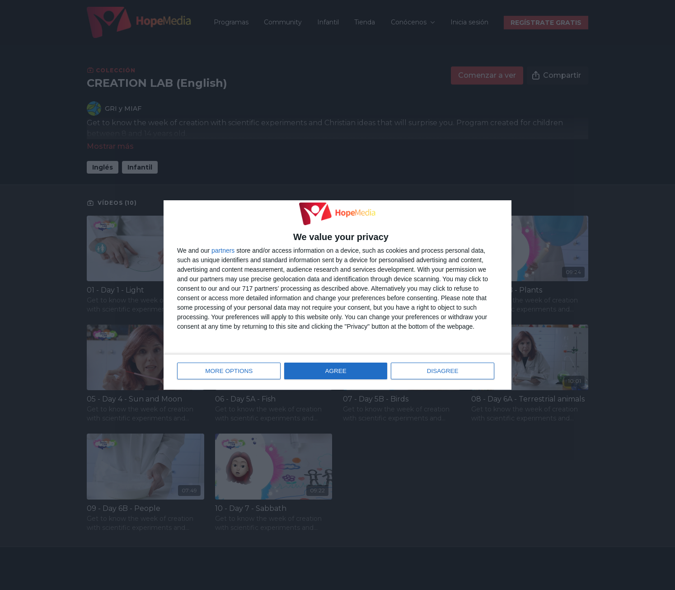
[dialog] (337, 295)
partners (222, 251)
